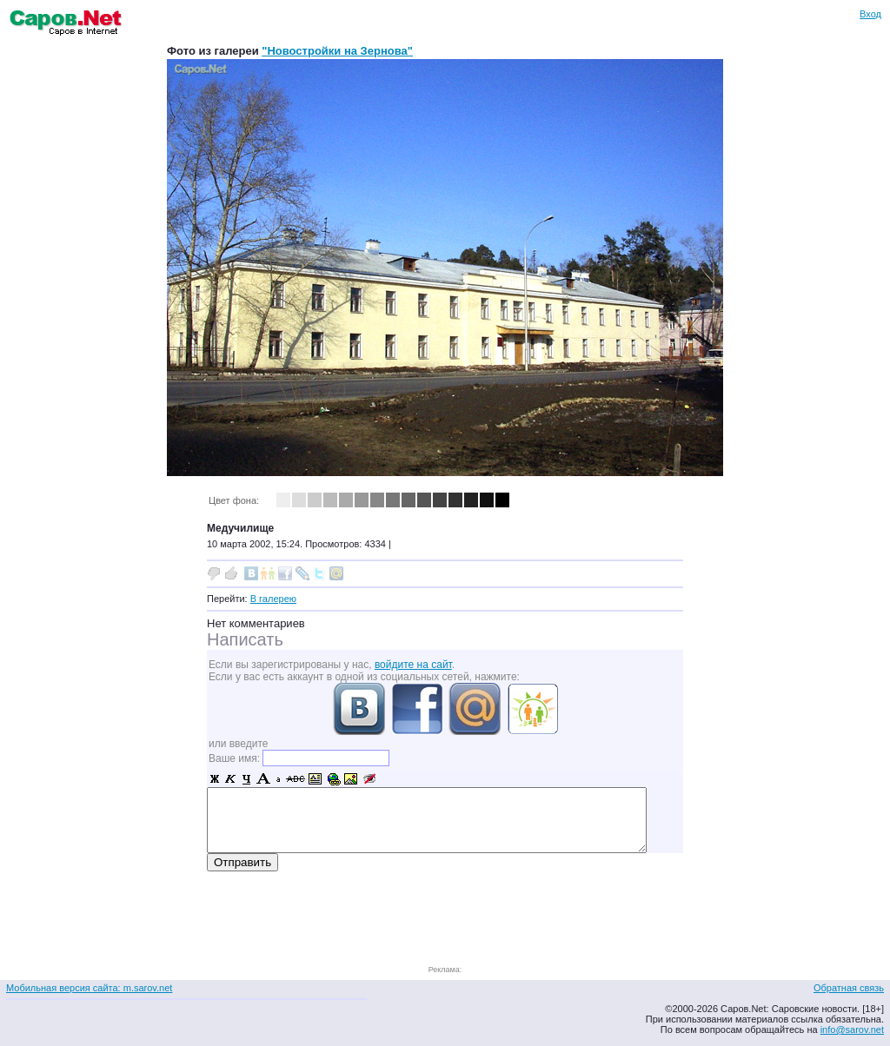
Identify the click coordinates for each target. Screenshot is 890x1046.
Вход (870, 14)
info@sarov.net (852, 1029)
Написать (245, 639)
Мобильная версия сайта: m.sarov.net (89, 988)
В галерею (273, 598)
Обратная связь (849, 988)
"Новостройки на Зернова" (337, 50)
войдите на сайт (413, 665)
